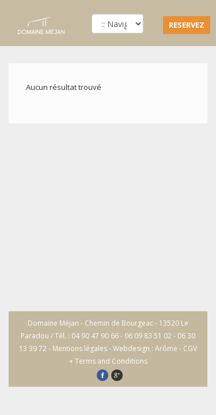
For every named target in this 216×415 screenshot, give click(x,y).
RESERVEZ (186, 25)
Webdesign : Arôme (145, 348)
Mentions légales (79, 348)
